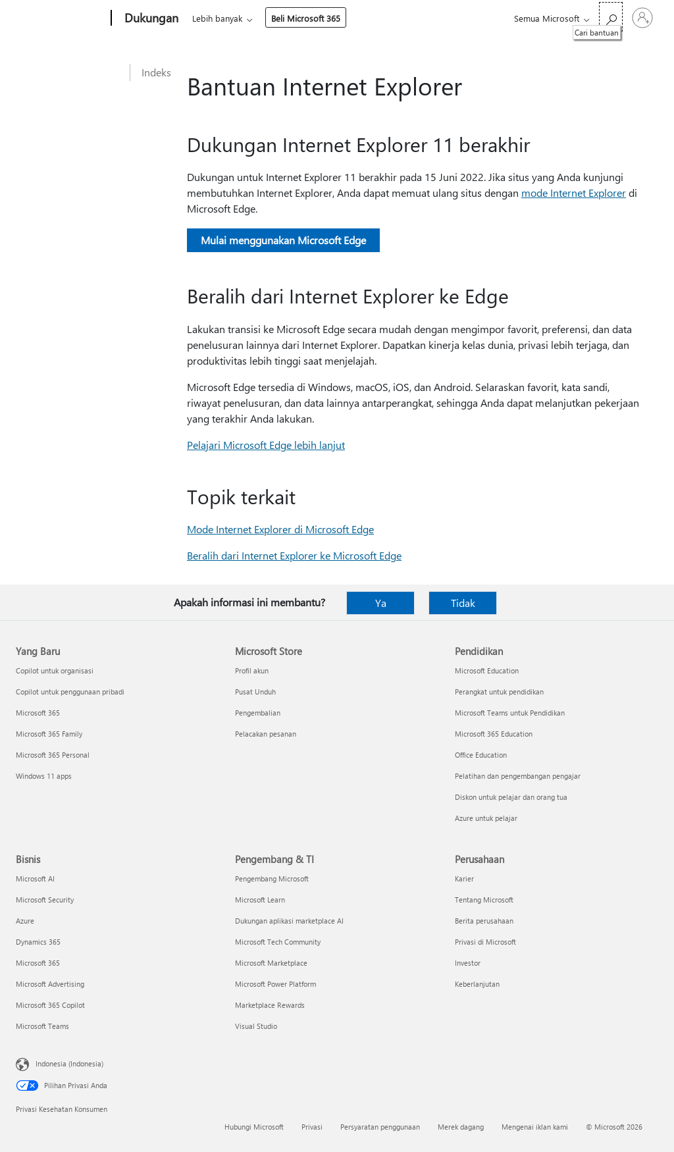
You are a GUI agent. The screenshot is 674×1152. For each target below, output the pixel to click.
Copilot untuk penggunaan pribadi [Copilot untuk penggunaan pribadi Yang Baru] (70, 691)
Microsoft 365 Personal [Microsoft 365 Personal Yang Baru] (53, 755)
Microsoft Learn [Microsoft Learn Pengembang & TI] (260, 899)
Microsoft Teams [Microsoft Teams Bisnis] (42, 1026)
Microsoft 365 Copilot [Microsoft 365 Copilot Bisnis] (50, 1005)
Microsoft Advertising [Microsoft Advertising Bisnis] (50, 984)
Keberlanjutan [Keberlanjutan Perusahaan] (477, 984)
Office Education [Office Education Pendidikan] (481, 755)
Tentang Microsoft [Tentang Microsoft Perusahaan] (484, 899)
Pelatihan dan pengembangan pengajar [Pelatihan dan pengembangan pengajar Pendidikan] (518, 776)
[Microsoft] (61, 18)
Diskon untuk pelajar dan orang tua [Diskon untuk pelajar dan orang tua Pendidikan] (511, 797)
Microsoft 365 (216, 18)
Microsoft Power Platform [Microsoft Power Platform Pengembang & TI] (275, 984)
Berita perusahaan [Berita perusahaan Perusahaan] (484, 921)
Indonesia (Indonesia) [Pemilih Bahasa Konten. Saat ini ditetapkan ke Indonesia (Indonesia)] (69, 1063)
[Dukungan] (150, 18)
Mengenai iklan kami (535, 1127)
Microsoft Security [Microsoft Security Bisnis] (45, 899)
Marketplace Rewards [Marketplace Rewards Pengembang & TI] (270, 1005)
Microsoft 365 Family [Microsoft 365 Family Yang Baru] (49, 734)
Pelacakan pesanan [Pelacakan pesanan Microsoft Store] (265, 734)
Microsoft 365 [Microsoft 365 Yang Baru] (38, 713)
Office (268, 18)
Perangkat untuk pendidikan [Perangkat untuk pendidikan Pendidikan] (499, 691)
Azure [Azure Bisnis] (25, 921)
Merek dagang (461, 1127)
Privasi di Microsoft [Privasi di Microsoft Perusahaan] (485, 942)
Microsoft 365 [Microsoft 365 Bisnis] (38, 963)
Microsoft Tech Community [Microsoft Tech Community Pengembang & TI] (278, 942)
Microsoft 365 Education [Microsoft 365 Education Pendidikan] (493, 734)
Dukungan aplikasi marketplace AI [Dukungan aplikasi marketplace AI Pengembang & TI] (289, 921)
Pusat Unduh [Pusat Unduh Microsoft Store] (255, 691)
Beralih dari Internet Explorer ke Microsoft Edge (294, 555)
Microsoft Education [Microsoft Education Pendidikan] (487, 670)
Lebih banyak (322, 18)
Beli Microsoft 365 (410, 18)
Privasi (312, 1127)
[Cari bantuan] (611, 17)
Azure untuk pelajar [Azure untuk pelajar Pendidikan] (486, 818)
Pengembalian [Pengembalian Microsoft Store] (257, 713)
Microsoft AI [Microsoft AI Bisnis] (35, 878)
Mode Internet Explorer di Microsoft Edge (280, 529)
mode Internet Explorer (573, 192)
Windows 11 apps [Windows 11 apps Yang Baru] (44, 776)
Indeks (156, 72)
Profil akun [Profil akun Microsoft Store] (252, 670)
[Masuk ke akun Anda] (642, 18)
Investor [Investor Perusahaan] (467, 963)
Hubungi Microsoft (254, 1127)
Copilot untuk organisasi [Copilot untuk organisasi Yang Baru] (54, 670)
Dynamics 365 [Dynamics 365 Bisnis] (38, 942)
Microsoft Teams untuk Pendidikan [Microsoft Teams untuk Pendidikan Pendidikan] (510, 713)
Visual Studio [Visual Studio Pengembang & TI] (256, 1026)
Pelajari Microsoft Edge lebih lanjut (266, 445)
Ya (380, 603)
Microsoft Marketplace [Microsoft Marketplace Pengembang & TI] (271, 963)
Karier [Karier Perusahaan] (464, 878)
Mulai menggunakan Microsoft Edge (283, 240)
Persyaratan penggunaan (380, 1127)
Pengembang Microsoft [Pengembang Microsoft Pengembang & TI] (272, 878)
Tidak (463, 603)
